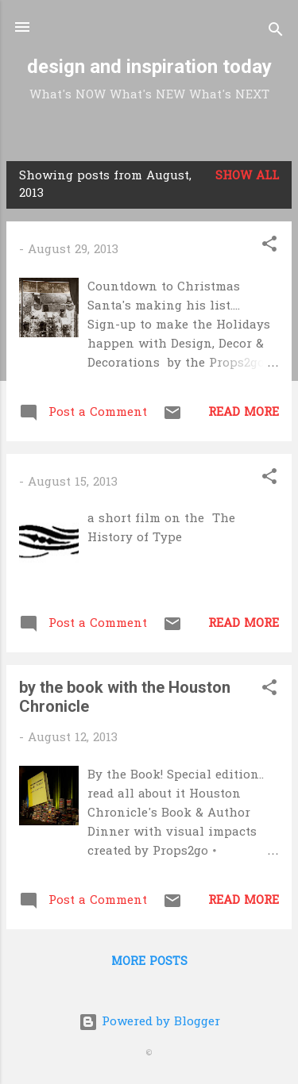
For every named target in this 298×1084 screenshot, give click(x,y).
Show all (247, 176)
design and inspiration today (149, 67)
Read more (243, 412)
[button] (269, 246)
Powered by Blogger (149, 1022)
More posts (149, 962)
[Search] (275, 32)
